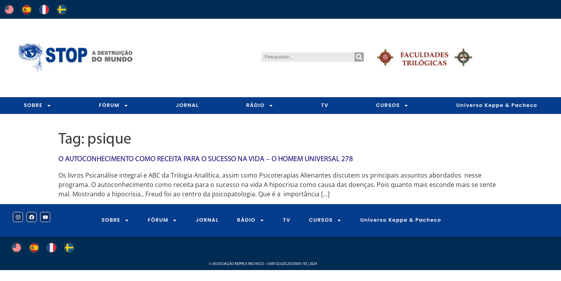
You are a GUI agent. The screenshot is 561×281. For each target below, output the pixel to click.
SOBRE (37, 105)
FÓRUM (114, 105)
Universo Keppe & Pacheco (400, 220)
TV (324, 105)
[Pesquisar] (359, 57)
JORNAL (187, 105)
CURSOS (392, 105)
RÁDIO (259, 105)
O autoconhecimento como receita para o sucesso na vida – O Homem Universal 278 (205, 159)
